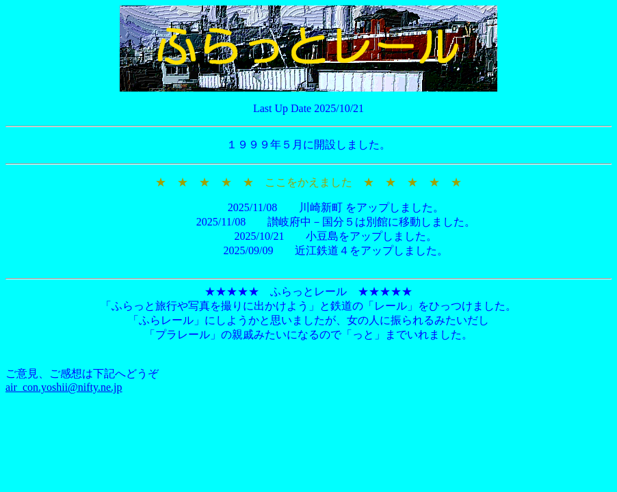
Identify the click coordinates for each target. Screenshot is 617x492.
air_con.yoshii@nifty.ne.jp (63, 387)
